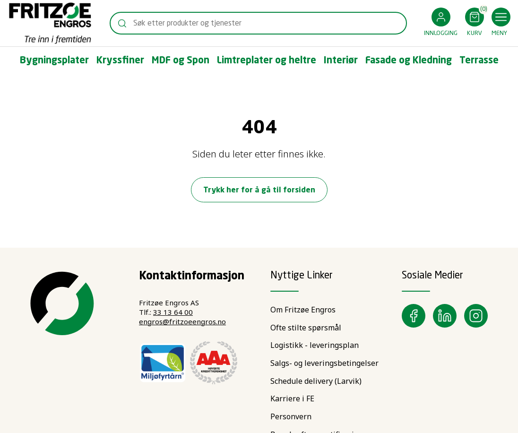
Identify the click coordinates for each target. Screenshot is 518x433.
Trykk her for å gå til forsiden (259, 190)
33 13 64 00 (173, 312)
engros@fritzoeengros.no (182, 321)
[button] (440, 23)
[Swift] (50, 23)
